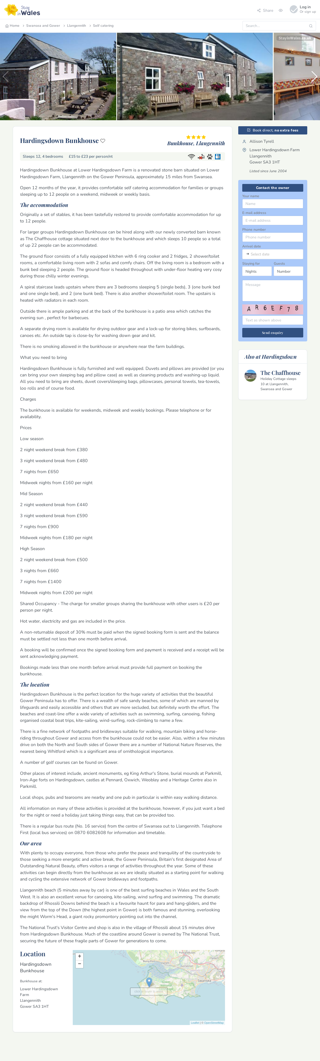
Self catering (101, 25)
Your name (250, 196)
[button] (314, 76)
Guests (279, 263)
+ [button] (79, 957)
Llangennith (74, 25)
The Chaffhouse (280, 372)
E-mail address (254, 212)
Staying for (251, 263)
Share (265, 10)
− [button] (79, 964)
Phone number (254, 229)
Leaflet (195, 1022)
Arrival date (251, 246)
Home (12, 25)
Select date (260, 254)
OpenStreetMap (214, 1022)
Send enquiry (273, 332)
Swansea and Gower (41, 25)
